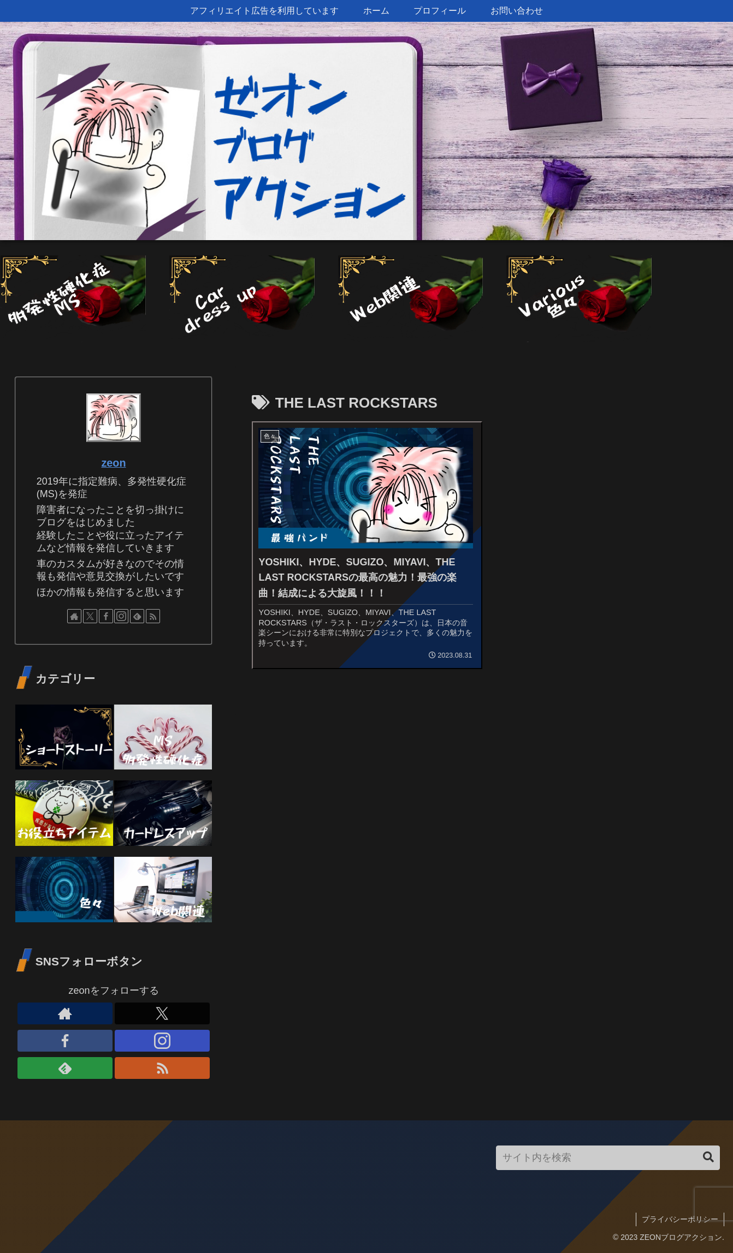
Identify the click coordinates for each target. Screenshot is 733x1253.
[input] (608, 1157)
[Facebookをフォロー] (106, 616)
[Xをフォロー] (90, 616)
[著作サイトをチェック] (74, 616)
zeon (113, 463)
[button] (708, 1157)
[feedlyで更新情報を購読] (137, 616)
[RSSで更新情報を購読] (153, 616)
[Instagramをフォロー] (121, 616)
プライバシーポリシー (680, 1219)
